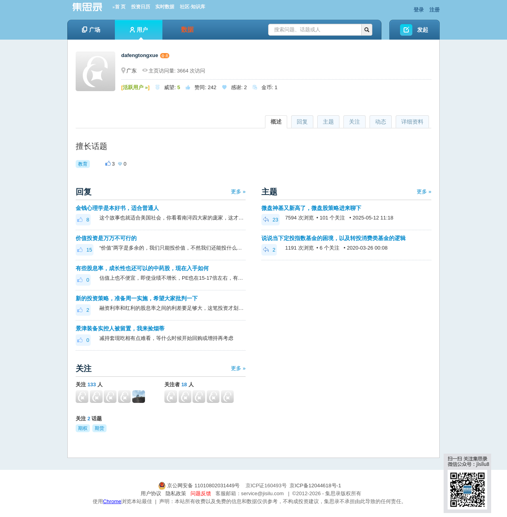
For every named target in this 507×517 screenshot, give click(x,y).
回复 (302, 121)
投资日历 (140, 7)
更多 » (238, 192)
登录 (419, 10)
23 (270, 220)
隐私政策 (176, 493)
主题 (328, 121)
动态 (380, 121)
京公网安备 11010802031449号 (199, 485)
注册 (434, 10)
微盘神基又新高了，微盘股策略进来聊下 (311, 208)
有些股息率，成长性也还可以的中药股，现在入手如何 (142, 268)
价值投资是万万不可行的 (106, 238)
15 (84, 250)
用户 (139, 33)
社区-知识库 (192, 7)
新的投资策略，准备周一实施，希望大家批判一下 (137, 298)
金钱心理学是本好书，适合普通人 (117, 208)
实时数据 (164, 7)
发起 (422, 30)
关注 (354, 121)
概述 (276, 121)
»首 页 (119, 7)
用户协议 (151, 493)
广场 (91, 30)
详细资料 (412, 121)
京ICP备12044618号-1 (315, 485)
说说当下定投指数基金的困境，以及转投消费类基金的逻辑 (333, 238)
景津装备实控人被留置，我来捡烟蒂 (120, 328)
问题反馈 (201, 493)
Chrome (112, 501)
